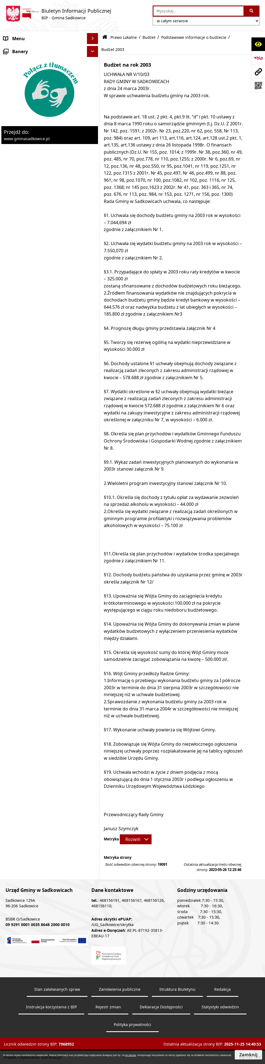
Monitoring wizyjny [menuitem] (24, 825)
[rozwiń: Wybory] (93, 714)
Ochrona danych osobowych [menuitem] (33, 704)
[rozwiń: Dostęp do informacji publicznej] (93, 736)
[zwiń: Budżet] (93, 126)
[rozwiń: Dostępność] (93, 803)
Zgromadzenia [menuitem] (19, 759)
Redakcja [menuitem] (13, 792)
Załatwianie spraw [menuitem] (22, 693)
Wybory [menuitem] (12, 715)
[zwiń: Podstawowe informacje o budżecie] (93, 155)
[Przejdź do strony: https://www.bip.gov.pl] (258, 58)
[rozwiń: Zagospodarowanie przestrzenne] (93, 648)
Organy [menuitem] (11, 61)
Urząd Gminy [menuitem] (17, 72)
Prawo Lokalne (123, 37)
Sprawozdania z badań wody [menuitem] (33, 681)
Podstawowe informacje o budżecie (193, 37)
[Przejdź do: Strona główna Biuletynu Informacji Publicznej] (104, 37)
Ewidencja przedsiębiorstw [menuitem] (32, 659)
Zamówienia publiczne (120, 1040)
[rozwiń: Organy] (93, 60)
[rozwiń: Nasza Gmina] (93, 49)
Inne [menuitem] (8, 726)
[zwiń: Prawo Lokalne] (93, 82)
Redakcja (222, 1040)
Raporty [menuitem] (12, 814)
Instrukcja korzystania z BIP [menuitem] (32, 781)
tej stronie (130, 1055)
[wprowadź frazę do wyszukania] (198, 11)
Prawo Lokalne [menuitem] (19, 83)
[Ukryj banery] (92, 837)
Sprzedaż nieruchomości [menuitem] (29, 609)
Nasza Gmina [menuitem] (17, 50)
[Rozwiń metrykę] (136, 839)
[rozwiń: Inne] (93, 725)
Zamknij (248, 1055)
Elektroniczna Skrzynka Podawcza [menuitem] (39, 770)
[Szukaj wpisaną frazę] (251, 11)
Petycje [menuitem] (11, 748)
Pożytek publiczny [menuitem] (22, 580)
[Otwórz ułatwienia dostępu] (258, 44)
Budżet (148, 37)
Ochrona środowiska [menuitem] (25, 637)
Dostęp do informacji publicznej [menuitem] (37, 737)
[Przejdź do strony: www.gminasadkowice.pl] (258, 71)
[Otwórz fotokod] (258, 85)
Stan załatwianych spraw (57, 1040)
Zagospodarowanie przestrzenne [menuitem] (38, 648)
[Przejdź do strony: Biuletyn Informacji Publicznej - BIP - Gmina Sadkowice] (58, 14)
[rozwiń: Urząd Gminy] (93, 71)
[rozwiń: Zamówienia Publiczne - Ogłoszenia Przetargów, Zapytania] (93, 562)
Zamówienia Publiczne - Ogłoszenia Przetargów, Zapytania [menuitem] (40, 566)
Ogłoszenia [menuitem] (15, 670)
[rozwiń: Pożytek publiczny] (93, 580)
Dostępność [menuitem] (16, 803)
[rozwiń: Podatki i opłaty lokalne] (93, 519)
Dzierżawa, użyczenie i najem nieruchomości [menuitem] (34, 623)
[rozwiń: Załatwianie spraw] (93, 692)
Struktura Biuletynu (177, 1040)
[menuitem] (49, 97)
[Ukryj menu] (92, 38)
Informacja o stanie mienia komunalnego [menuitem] (31, 594)
